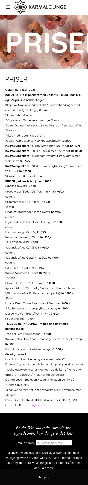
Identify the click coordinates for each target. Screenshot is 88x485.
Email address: (25, 443)
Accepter (44, 477)
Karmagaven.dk (35, 405)
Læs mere (47, 468)
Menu (9, 7)
